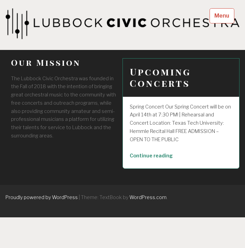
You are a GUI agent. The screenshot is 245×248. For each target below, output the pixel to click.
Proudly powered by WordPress (42, 197)
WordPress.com (148, 197)
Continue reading (165, 156)
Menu (221, 15)
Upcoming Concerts (160, 77)
